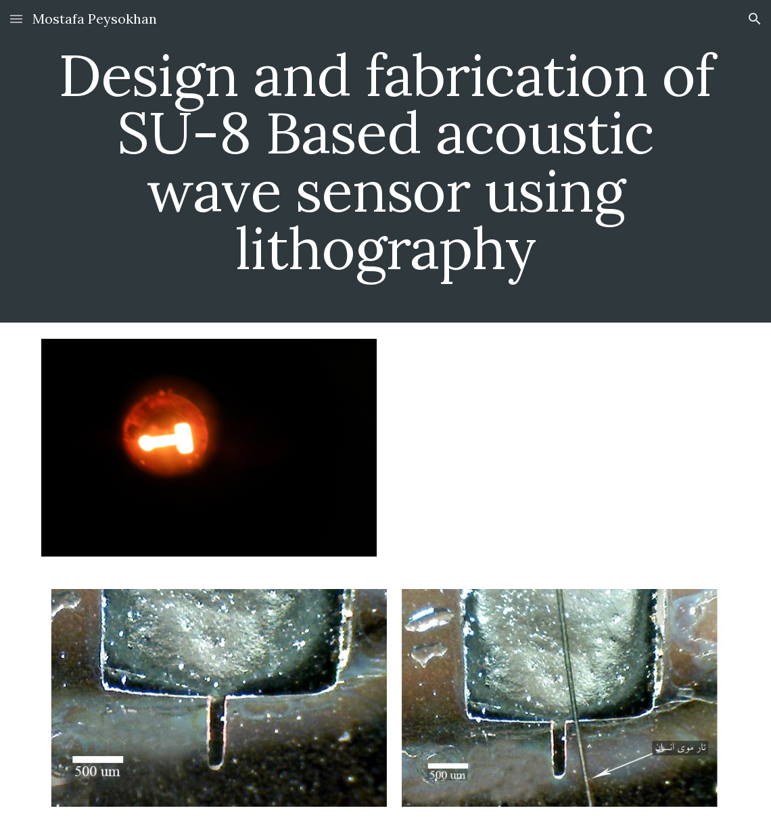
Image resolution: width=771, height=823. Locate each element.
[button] (16, 18)
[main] (385, 161)
